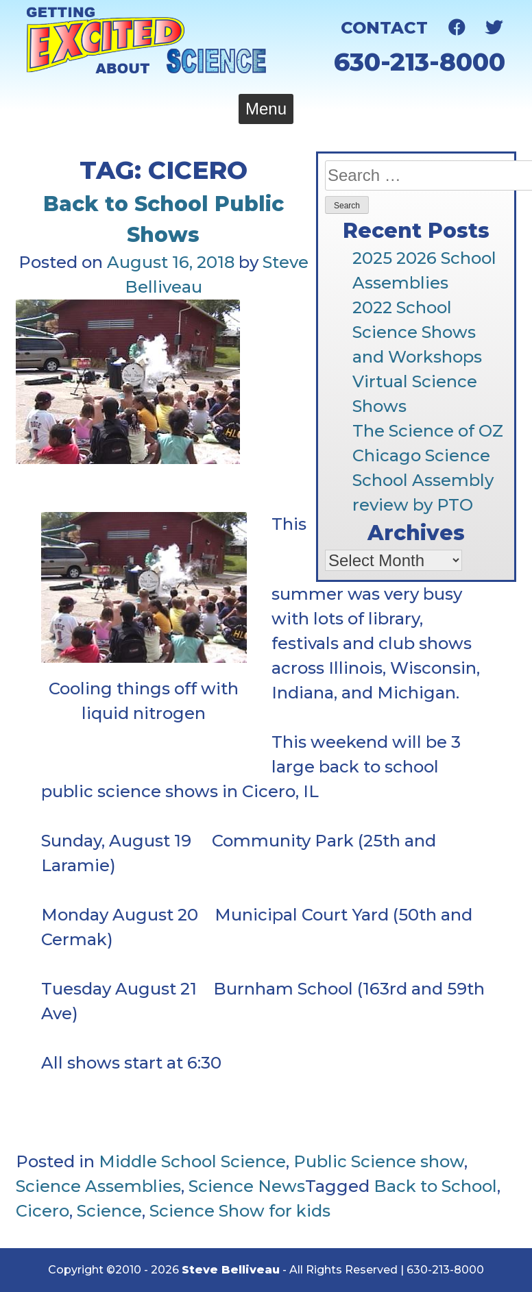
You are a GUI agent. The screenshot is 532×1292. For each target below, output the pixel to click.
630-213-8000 (419, 62)
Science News (247, 1186)
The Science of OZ (427, 431)
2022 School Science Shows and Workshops (417, 332)
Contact (384, 28)
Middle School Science (192, 1161)
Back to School (435, 1186)
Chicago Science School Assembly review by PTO (423, 480)
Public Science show (378, 1161)
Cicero (42, 1211)
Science (109, 1211)
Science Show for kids (239, 1211)
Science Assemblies (98, 1186)
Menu (266, 108)
